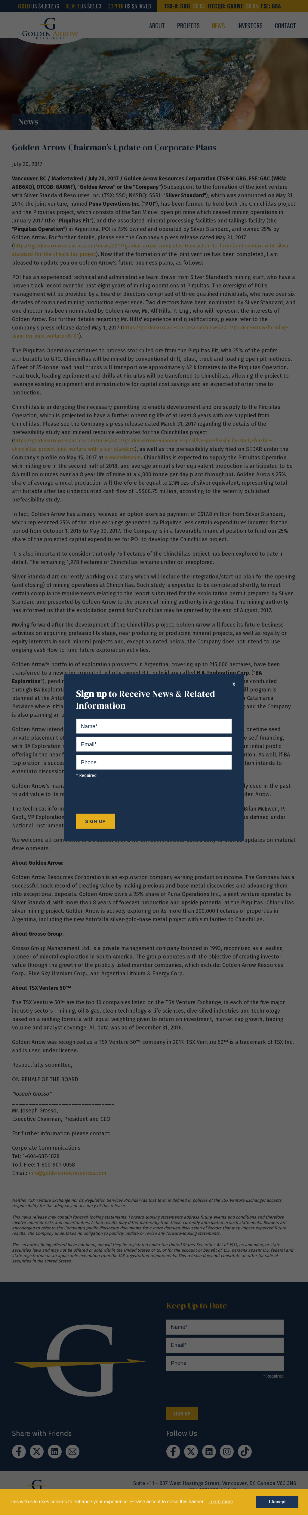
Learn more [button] (220, 1501)
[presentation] (122, 797)
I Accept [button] (277, 1501)
